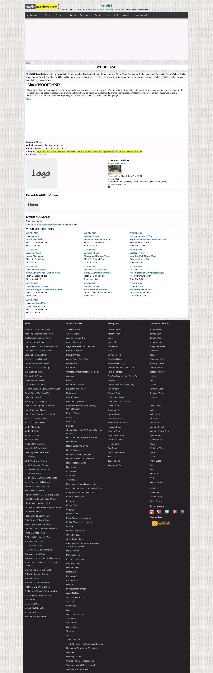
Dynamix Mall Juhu (33, 372)
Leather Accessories (75, 496)
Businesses (60, 15)
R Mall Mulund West (35, 306)
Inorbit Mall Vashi (34, 239)
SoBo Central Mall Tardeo (36, 574)
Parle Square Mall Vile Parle (38, 524)
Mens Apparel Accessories (89, 151)
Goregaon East (156, 367)
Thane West (155, 461)
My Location (33, 15)
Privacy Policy (155, 496)
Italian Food (113, 405)
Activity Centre (73, 329)
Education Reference (76, 389)
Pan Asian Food (115, 439)
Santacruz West (156, 448)
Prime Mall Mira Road (35, 533)
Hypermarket (72, 467)
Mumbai (106, 6)
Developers (85, 15)
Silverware (71, 606)
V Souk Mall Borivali (34, 608)
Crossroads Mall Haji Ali (36, 359)
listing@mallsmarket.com (50, 224)
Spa (68, 610)
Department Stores (75, 384)
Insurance (70, 475)
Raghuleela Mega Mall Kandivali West (148, 239)
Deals (73, 15)
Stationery (71, 622)
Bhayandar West (157, 346)
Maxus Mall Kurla (33, 473)
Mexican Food (114, 427)
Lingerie (70, 501)
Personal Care (73, 563)
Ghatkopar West (100, 269)
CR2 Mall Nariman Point (36, 355)
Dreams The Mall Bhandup (37, 367)
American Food (115, 329)
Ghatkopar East (156, 359)
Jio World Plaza (32, 439)
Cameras (70, 367)
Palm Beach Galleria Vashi (37, 520)
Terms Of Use (155, 501)
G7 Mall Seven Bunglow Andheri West (42, 389)
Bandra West (155, 338)
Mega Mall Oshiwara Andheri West (41, 478)
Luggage (70, 509)
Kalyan (96, 236)
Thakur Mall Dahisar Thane (97, 256)
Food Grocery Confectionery (121, 384)
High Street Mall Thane (35, 410)
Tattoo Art (70, 631)
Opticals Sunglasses (75, 539)
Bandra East (155, 334)
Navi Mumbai (155, 439)
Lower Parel (155, 405)
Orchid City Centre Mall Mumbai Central (43, 507)
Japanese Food (115, 410)
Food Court (113, 380)
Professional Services (76, 589)
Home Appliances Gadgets (78, 454)
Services (70, 601)
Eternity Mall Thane (34, 376)
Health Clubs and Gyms (77, 446)
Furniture (70, 426)
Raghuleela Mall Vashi (35, 554)
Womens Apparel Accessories (128, 151)
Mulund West (41, 269)
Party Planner (72, 551)
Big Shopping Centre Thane (37, 338)
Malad (38, 253)
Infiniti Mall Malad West (141, 289)
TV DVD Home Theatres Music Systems (84, 644)
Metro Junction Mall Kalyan (97, 239)
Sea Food (112, 448)
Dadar (152, 355)
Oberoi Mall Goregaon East (37, 503)
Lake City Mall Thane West (143, 256)
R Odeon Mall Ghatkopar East (38, 550)
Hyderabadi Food (116, 397)
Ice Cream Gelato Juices (119, 401)
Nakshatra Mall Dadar (35, 490)
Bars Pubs (112, 342)
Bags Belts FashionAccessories (51, 151)
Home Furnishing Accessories (80, 458)
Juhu (151, 380)
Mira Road (154, 418)
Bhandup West (42, 286)
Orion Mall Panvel (33, 511)
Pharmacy (71, 572)
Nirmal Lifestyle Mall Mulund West (42, 273)
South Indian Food (116, 452)
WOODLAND (39, 154)
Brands (48, 15)
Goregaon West (156, 372)
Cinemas (70, 376)
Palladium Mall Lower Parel (37, 516)
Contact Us (154, 492)
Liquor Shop (72, 505)
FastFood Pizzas (115, 372)
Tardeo (152, 452)
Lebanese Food (115, 418)
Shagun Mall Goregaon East (38, 570)
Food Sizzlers (114, 389)
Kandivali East (156, 389)
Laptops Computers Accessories (81, 492)
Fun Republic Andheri (35, 384)
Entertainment (72, 397)
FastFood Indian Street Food (121, 367)
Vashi (37, 236)
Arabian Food (114, 334)
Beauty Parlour (73, 355)
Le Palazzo (30, 456)
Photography (72, 580)
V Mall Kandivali (32, 604)
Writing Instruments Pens (77, 669)
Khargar (153, 397)
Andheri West (155, 329)
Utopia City (30, 599)
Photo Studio (72, 576)
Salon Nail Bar (73, 593)
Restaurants (113, 444)
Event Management (75, 401)
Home (27, 63)
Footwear (71, 151)
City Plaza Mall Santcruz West (39, 350)
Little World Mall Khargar (36, 461)
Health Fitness (73, 450)
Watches (70, 652)
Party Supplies (73, 555)
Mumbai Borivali (156, 427)
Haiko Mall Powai (33, 397)
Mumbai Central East (159, 431)
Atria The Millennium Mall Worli (39, 334)
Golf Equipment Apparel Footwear (81, 437)
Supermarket (72, 627)
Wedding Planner (74, 656)
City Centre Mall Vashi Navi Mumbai (41, 346)
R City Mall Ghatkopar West (97, 273)
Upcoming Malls (141, 15)
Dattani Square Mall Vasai (37, 363)
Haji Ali (152, 376)
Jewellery (70, 480)
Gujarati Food (114, 393)
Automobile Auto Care (76, 338)
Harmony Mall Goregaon (36, 401)
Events (97, 15)
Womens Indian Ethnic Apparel (80, 665)
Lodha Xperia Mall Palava (36, 465)
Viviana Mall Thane (116, 163)
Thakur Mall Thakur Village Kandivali (41, 591)
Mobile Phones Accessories (79, 522)
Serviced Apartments (75, 597)
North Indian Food (116, 435)
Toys (68, 635)
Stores (126, 15)
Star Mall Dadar (32, 578)
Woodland (32, 90)
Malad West (154, 414)
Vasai (151, 465)
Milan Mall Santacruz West (37, 486)
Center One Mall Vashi (35, 342)
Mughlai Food (114, 431)
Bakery (111, 338)
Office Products (73, 535)
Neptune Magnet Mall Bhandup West (44, 289)
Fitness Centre (73, 413)
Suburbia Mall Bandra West (37, 582)
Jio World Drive (32, 435)
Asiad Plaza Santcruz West (37, 329)
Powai (152, 444)
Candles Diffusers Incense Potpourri (83, 372)
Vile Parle (153, 473)
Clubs (69, 380)
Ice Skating (71, 471)
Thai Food (112, 456)
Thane (39, 142)
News (107, 15)
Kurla (141, 269)
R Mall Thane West (33, 545)
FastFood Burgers (116, 359)
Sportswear (108, 151)
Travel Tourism (73, 639)
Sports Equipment (74, 614)
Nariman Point (156, 435)
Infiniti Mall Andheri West (36, 418)
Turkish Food (114, 461)
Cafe (110, 350)
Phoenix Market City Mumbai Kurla (147, 273)
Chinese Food (114, 355)
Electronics (71, 393)
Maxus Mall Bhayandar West (38, 469)
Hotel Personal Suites (76, 463)
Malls (116, 15)
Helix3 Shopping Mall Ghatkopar (39, 405)
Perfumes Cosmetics (75, 559)
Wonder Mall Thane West (36, 616)
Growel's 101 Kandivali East (37, 393)
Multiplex (70, 526)
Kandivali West (145, 236)
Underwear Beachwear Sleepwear (82, 648)
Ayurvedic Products (75, 342)
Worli (151, 478)
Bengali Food (114, 346)
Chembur (153, 350)
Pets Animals (72, 567)
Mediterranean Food (117, 422)
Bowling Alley (72, 363)
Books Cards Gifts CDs (77, 359)
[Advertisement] (106, 39)
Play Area (70, 584)
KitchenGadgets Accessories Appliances (84, 488)
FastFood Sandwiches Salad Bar (123, 376)
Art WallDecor (72, 334)
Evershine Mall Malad (35, 380)
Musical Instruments (75, 530)
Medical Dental (73, 513)
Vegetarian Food (115, 465)
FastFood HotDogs (116, 363)
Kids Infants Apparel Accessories (81, 484)
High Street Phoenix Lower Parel (40, 414)
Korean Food (114, 414)
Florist (69, 417)
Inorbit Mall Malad (35, 256)
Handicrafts (71, 441)
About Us (153, 488)
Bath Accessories (74, 350)
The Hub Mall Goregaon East (38, 595)
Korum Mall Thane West (96, 289)
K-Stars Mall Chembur (35, 444)
